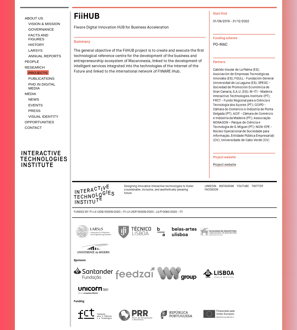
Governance (41, 29)
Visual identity (43, 116)
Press (34, 111)
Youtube (243, 186)
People (32, 61)
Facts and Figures (38, 37)
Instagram (226, 186)
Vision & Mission (44, 24)
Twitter (257, 186)
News (33, 99)
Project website (224, 164)
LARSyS (35, 50)
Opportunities (39, 122)
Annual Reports (44, 56)
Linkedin (210, 186)
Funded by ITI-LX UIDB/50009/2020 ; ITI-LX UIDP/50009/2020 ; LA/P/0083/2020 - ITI (128, 212)
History (36, 45)
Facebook (211, 189)
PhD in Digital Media (41, 86)
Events (35, 105)
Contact (33, 128)
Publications (41, 78)
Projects (38, 73)
